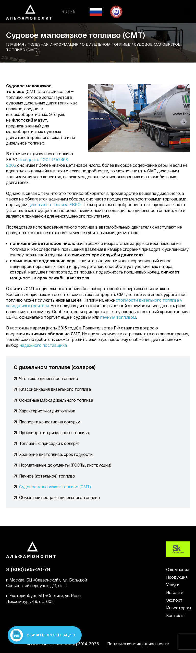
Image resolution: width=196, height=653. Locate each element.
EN (73, 11)
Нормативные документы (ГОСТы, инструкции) (65, 464)
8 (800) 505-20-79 (28, 569)
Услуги (172, 584)
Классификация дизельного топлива (55, 389)
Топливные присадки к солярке (49, 443)
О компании (177, 569)
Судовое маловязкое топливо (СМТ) (55, 486)
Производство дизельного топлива (54, 432)
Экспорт (174, 600)
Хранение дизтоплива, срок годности (56, 454)
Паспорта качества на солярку (49, 421)
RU (64, 11)
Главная (15, 44)
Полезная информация (53, 44)
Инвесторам (178, 607)
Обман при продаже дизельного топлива (59, 497)
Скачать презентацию (42, 635)
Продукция (177, 577)
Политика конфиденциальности (138, 643)
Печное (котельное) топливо (47, 475)
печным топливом (118, 317)
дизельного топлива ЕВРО (54, 204)
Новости (174, 592)
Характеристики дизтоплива (47, 410)
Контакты (175, 615)
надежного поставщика (43, 345)
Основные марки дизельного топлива (56, 400)
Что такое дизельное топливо (48, 378)
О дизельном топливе (106, 44)
